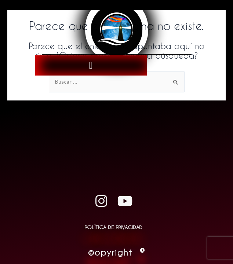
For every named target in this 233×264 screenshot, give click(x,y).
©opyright (116, 252)
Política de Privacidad (113, 227)
